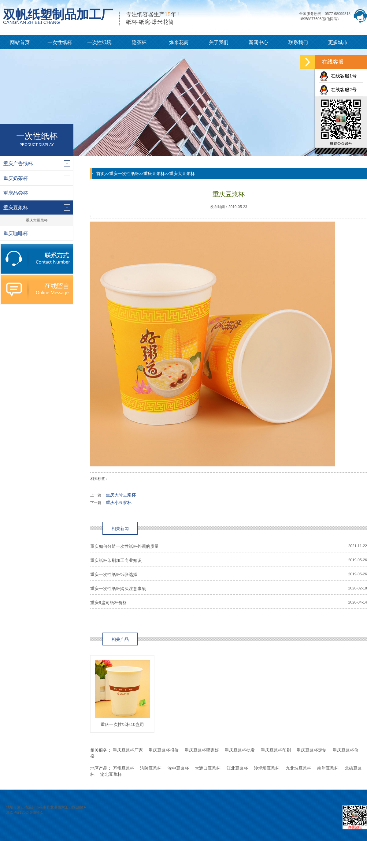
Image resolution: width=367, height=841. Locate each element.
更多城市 (338, 42)
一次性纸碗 (99, 42)
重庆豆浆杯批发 (240, 750)
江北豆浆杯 (237, 768)
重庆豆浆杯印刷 (276, 750)
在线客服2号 (338, 89)
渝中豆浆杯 (178, 768)
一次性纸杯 (59, 42)
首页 (100, 173)
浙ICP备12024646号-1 (24, 812)
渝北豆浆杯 (111, 774)
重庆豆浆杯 (154, 173)
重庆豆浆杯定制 (312, 750)
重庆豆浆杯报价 (164, 750)
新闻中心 (258, 42)
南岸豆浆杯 (328, 768)
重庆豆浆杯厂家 (128, 750)
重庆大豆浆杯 (37, 220)
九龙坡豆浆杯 (298, 768)
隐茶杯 (139, 42)
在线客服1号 (338, 75)
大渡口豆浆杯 (208, 768)
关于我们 (218, 42)
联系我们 (298, 42)
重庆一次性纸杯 (124, 173)
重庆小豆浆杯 (119, 502)
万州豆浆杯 (123, 768)
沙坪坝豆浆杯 (267, 768)
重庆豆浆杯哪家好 (202, 750)
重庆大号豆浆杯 (121, 494)
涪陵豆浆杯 (150, 768)
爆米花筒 (179, 42)
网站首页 (20, 42)
